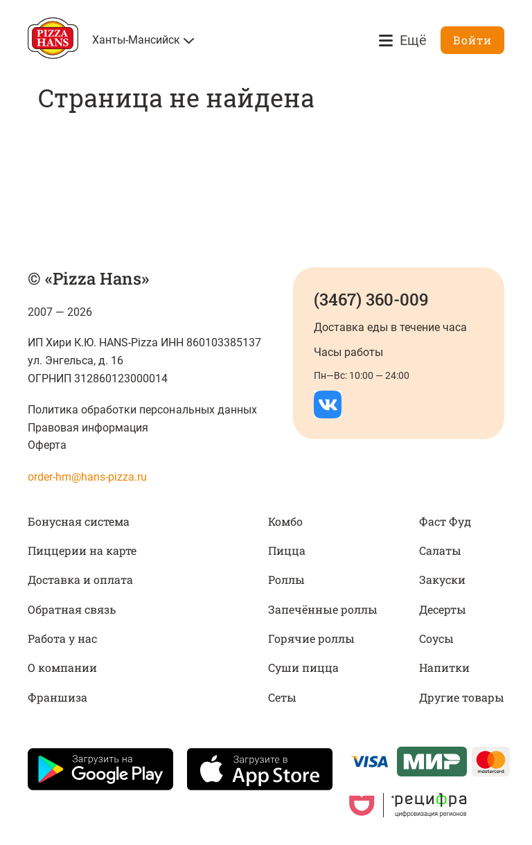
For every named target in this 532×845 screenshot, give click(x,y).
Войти (472, 40)
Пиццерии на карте (82, 550)
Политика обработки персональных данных (142, 409)
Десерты (442, 609)
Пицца (286, 550)
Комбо (285, 521)
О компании (62, 667)
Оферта (47, 445)
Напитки (444, 667)
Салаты (440, 550)
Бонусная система (79, 521)
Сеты (282, 697)
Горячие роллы (311, 638)
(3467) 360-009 (371, 299)
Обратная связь (72, 609)
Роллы (286, 579)
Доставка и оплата (80, 579)
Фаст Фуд (445, 521)
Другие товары (461, 697)
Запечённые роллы (323, 609)
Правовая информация (88, 427)
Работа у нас (62, 638)
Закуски (442, 579)
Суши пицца (303, 667)
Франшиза (57, 697)
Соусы (436, 638)
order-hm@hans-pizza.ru (87, 476)
